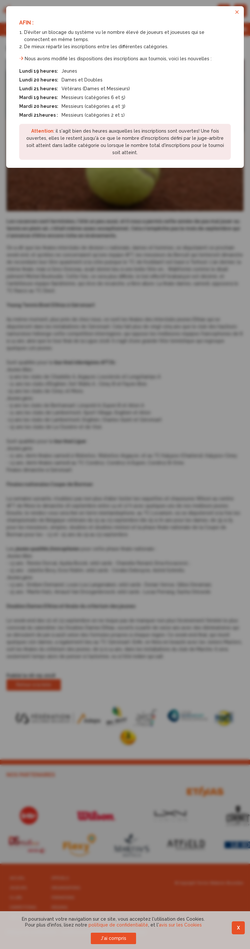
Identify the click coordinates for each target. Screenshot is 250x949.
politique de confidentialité (118, 924)
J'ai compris (113, 938)
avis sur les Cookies (180, 924)
